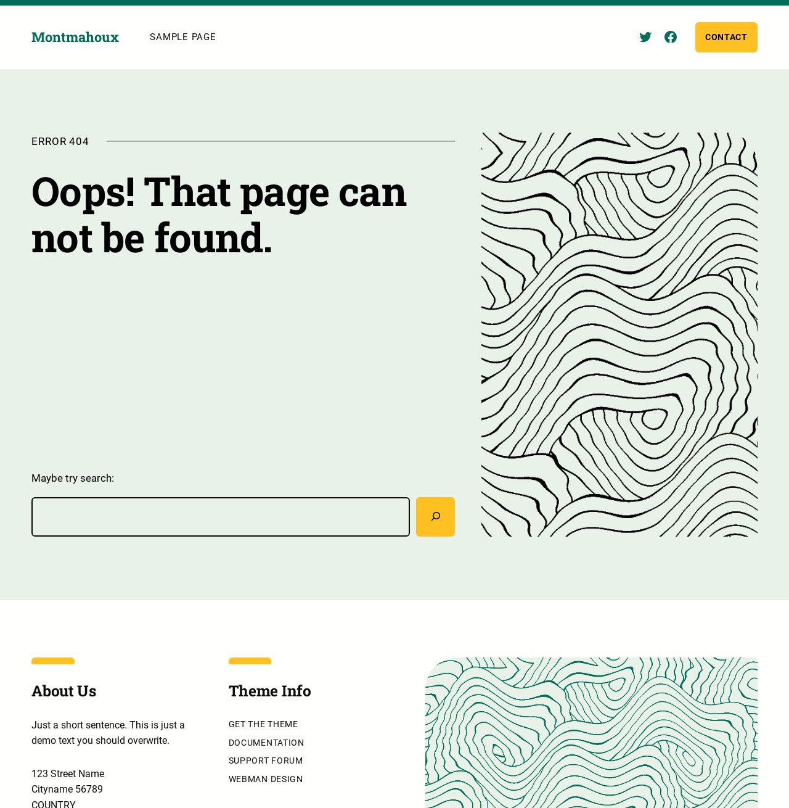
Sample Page (183, 37)
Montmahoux (75, 37)
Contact (726, 38)
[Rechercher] (435, 517)
